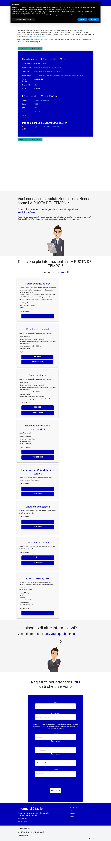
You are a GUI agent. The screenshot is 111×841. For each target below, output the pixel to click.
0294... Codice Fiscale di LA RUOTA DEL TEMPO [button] (48, 67)
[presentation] (55, 783)
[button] (98, 4)
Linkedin (91, 839)
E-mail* (55, 702)
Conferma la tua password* (55, 746)
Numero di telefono (55, 713)
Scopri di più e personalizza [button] (23, 19)
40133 (36, 108)
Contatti (72, 816)
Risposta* (55, 769)
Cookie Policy (22, 821)
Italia (35, 116)
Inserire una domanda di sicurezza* (55, 759)
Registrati (55, 790)
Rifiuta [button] (82, 19)
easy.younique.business (60, 634)
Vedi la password (56, 741)
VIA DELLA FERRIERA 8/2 (41, 100)
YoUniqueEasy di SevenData (36, 36)
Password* (55, 733)
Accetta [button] (93, 19)
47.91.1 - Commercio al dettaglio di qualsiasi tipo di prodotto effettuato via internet (58, 75)
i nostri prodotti (60, 272)
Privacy (72, 814)
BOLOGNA (37, 104)
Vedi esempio (37, 362)
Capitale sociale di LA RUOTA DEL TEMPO (46, 127)
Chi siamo (72, 811)
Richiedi (37, 316)
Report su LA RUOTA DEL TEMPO (30, 48)
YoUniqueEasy (26, 212)
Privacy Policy (22, 818)
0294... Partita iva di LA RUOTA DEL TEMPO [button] (47, 71)
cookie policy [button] (71, 9)
